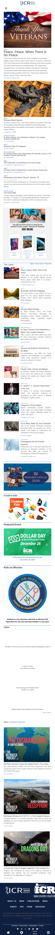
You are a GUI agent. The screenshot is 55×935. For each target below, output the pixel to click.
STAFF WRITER (26, 303)
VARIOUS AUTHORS (27, 323)
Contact (41, 925)
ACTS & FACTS (39, 264)
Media (45, 901)
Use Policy (15, 925)
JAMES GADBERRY (27, 435)
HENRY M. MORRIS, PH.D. (28, 284)
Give (22, 907)
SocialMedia (35, 932)
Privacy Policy (23, 925)
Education (40, 907)
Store (29, 907)
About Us (11, 901)
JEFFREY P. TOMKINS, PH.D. (29, 456)
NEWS (5, 49)
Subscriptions (33, 925)
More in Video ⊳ (47, 712)
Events (13, 907)
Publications (33, 901)
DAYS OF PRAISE (8, 191)
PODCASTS (48, 264)
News (21, 901)
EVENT (6, 175)
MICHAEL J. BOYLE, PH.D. (28, 417)
